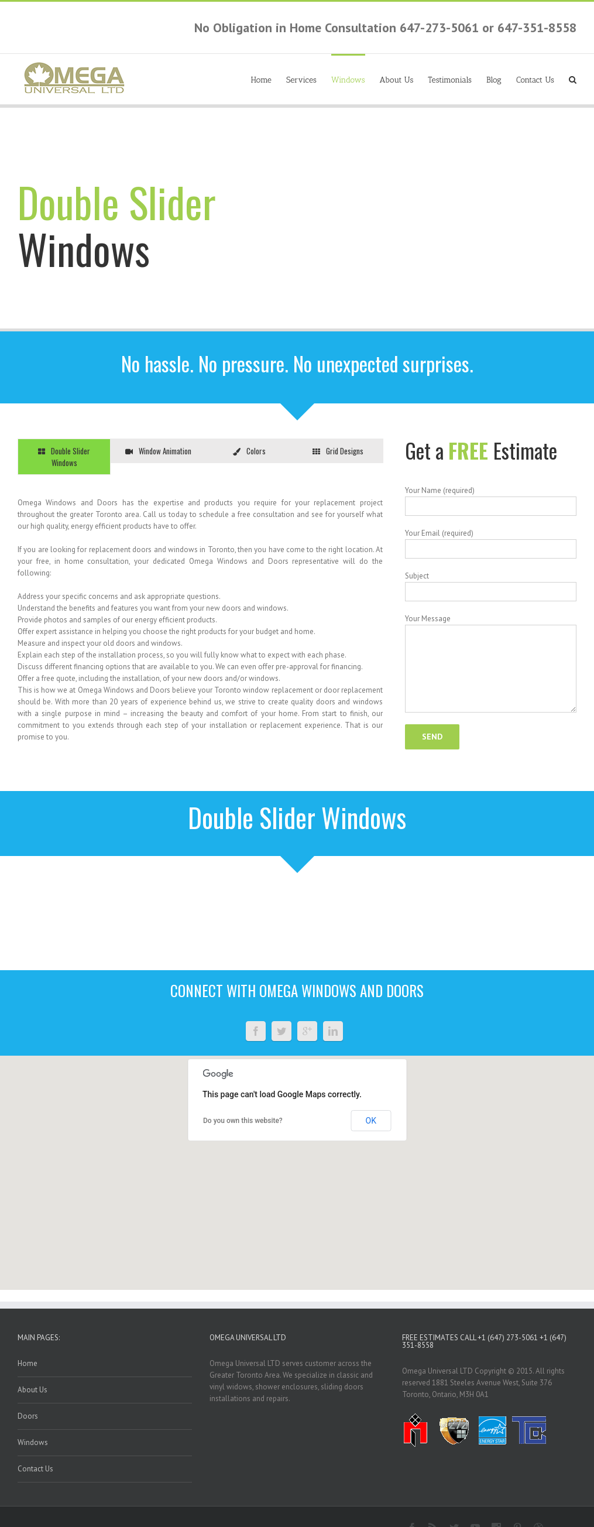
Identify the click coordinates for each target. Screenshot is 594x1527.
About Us (397, 80)
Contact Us (535, 80)
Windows (348, 80)
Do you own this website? (243, 1121)
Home (261, 80)
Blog (494, 80)
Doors (28, 1416)
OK (371, 1120)
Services (301, 80)
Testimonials (450, 80)
